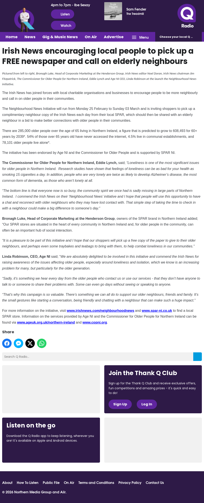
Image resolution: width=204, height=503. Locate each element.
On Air (91, 36)
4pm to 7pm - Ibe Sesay (70, 4)
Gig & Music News (60, 36)
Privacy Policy (129, 482)
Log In (146, 404)
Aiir (63, 491)
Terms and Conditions (96, 482)
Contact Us (155, 482)
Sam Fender (136, 9)
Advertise (114, 36)
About (7, 482)
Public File (51, 482)
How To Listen (27, 482)
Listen (62, 14)
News (30, 36)
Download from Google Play (59, 452)
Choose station (181, 37)
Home (12, 36)
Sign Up (120, 404)
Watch (63, 25)
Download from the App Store (23, 452)
